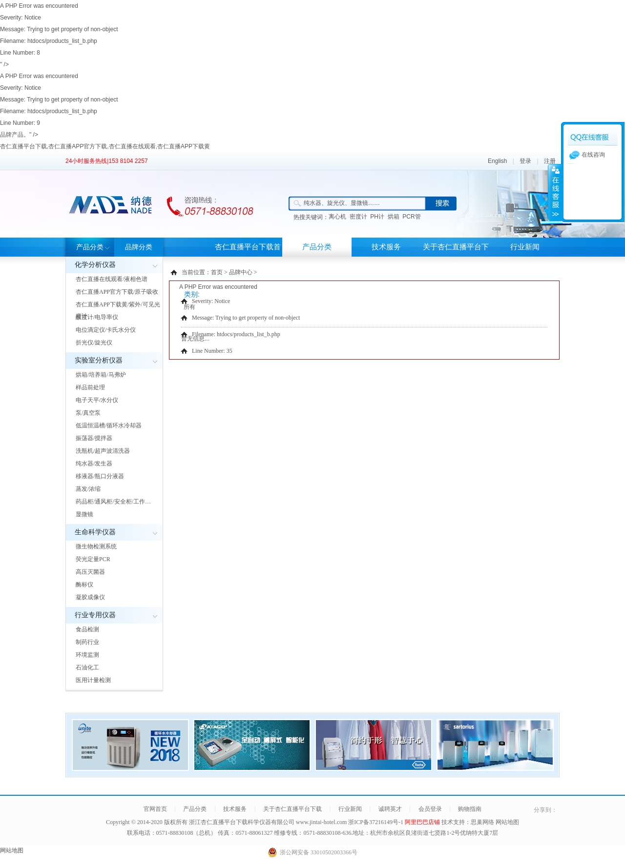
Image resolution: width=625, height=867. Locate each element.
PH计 (377, 216)
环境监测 (87, 654)
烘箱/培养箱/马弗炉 (101, 374)
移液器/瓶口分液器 (100, 476)
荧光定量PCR (93, 559)
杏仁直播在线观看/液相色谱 (111, 279)
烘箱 (393, 216)
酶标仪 (84, 584)
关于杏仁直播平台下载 (456, 256)
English (497, 161)
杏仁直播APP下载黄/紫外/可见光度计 (118, 310)
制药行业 (87, 642)
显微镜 (84, 514)
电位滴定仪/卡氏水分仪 (106, 329)
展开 (555, 192)
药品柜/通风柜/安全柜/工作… (113, 501)
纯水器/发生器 (94, 463)
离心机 (337, 216)
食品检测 (87, 629)
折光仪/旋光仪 (94, 342)
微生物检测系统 (96, 546)
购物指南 (469, 809)
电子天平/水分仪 (97, 400)
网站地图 (507, 822)
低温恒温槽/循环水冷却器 (109, 425)
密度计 (358, 216)
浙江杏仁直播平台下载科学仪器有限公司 (241, 822)
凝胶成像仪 (90, 597)
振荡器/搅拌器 (94, 438)
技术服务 (386, 247)
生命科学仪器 (95, 532)
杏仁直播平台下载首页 (248, 256)
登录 (525, 161)
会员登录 (430, 809)
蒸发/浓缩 (88, 488)
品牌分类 (138, 247)
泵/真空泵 (88, 412)
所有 (189, 306)
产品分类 (90, 247)
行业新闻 (525, 247)
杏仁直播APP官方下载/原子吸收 (117, 291)
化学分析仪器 (95, 264)
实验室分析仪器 (99, 360)
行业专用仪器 (95, 615)
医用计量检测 (93, 680)
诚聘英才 (390, 809)
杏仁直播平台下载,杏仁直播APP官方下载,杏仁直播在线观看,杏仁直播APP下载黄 (105, 146)
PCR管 (411, 216)
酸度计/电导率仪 (97, 317)
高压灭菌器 (90, 571)
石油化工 (87, 667)
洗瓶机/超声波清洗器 (103, 450)
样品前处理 (90, 387)
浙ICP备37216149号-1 (376, 822)
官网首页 (155, 809)
